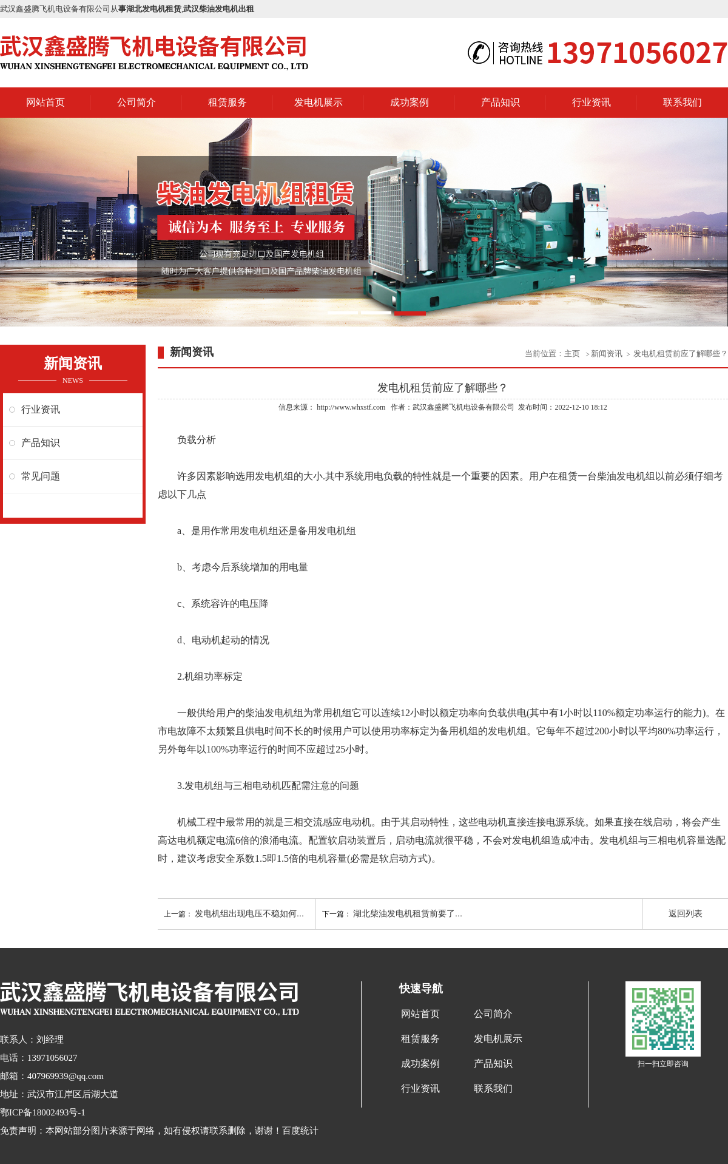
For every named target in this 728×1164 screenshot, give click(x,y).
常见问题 (40, 476)
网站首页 (45, 102)
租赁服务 (227, 102)
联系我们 (682, 102)
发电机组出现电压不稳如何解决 (254, 913)
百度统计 (300, 1130)
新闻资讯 (606, 353)
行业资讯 (591, 102)
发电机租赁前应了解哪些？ (680, 353)
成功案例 (409, 102)
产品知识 (500, 102)
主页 (573, 353)
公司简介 (136, 102)
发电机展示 (318, 102)
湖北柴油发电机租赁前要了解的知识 (421, 913)
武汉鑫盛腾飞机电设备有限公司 (463, 407)
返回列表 (686, 913)
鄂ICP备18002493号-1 (43, 1112)
